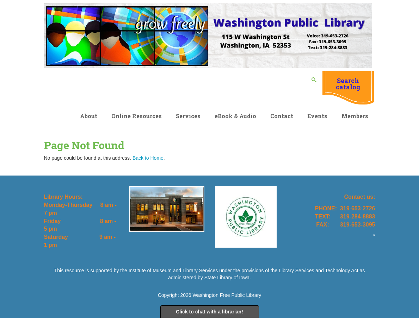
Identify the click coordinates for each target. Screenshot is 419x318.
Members (354, 116)
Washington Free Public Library (227, 295)
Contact (281, 116)
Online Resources (136, 116)
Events (317, 116)
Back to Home (148, 158)
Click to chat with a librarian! (209, 311)
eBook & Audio (235, 116)
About (88, 116)
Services (188, 116)
